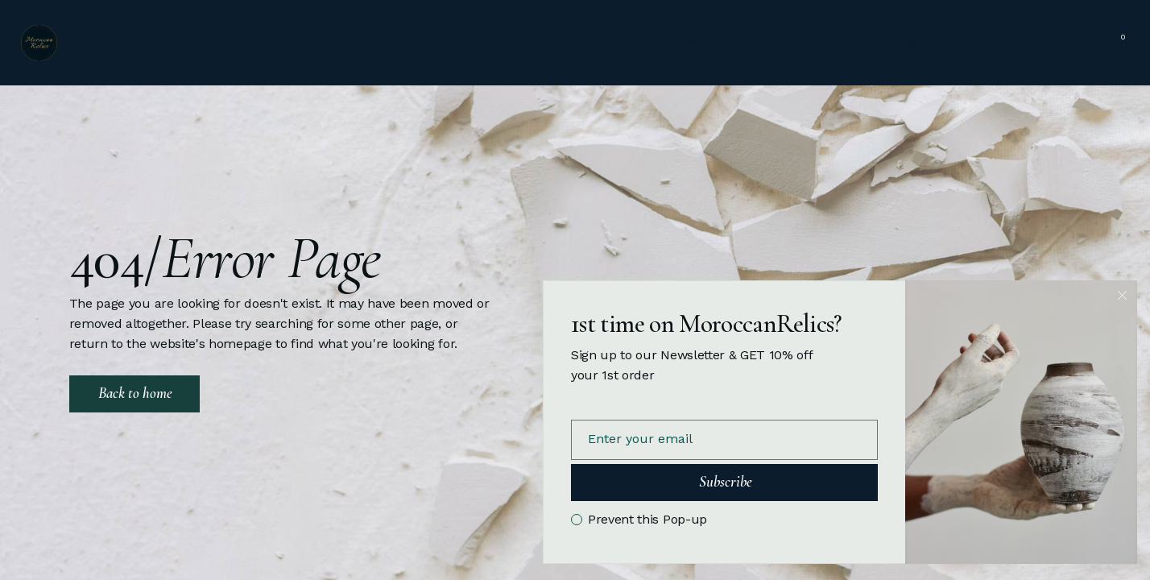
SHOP (1035, 43)
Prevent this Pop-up (647, 519)
